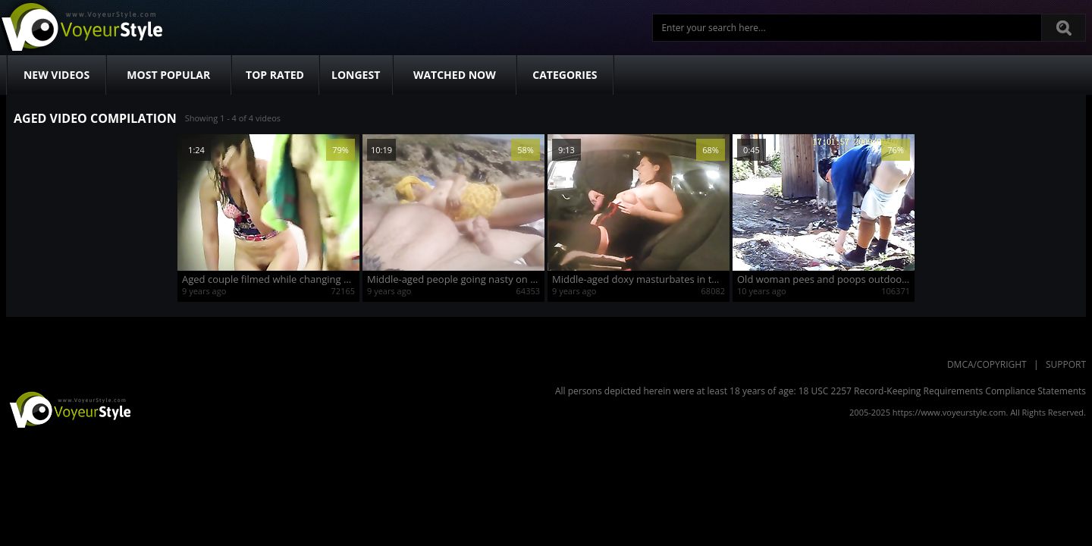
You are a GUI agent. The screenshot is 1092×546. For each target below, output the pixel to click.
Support (1066, 364)
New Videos (56, 74)
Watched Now (454, 74)
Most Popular (168, 74)
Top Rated (275, 74)
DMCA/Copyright (987, 364)
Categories (564, 74)
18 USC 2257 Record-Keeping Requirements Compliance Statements (942, 390)
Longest (355, 74)
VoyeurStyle (68, 409)
